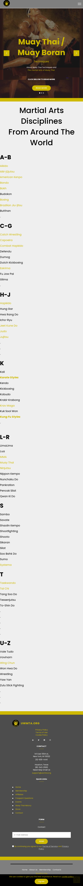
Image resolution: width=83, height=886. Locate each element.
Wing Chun (7, 663)
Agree (41, 881)
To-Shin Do (7, 605)
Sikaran (5, 542)
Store (17, 809)
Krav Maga (7, 405)
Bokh (3, 188)
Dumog (5, 257)
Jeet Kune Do (8, 325)
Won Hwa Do (8, 668)
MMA (3, 457)
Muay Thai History (23, 805)
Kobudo (5, 394)
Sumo (4, 559)
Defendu (5, 251)
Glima (4, 279)
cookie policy (67, 876)
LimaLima (6, 445)
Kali (2, 372)
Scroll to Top (41, 873)
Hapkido (5, 303)
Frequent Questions (24, 798)
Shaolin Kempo (10, 525)
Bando (4, 183)
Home (18, 787)
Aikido (4, 166)
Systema (6, 565)
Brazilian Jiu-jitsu (11, 205)
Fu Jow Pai (7, 274)
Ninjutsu (5, 468)
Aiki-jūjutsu (7, 171)
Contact (19, 813)
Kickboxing (7, 389)
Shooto (4, 537)
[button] (6, 53)
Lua (2, 451)
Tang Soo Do (8, 594)
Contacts (57, 869)
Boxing (4, 199)
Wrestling (6, 674)
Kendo (4, 383)
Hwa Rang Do (9, 314)
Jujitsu (4, 337)
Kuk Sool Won (9, 411)
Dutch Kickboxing (11, 262)
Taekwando (8, 583)
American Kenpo (11, 177)
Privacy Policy (41, 729)
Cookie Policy (42, 735)
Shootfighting (9, 531)
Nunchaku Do (9, 479)
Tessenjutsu (8, 600)
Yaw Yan (6, 680)
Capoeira (6, 240)
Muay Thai (7, 462)
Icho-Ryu (6, 320)
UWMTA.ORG (30, 723)
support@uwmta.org (41, 773)
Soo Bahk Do (8, 554)
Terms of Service (50, 846)
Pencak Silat (8, 490)
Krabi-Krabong (10, 400)
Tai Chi (4, 588)
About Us (33, 869)
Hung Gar (6, 309)
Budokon (6, 194)
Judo (3, 331)
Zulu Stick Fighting (12, 685)
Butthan (5, 211)
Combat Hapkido (11, 246)
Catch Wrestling (11, 234)
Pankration (7, 485)
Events (18, 802)
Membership (21, 790)
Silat (3, 548)
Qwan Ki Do (7, 496)
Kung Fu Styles (10, 417)
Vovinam (6, 657)
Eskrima (5, 268)
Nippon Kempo (10, 474)
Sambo (5, 514)
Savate (4, 520)
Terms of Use (42, 732)
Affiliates (19, 794)
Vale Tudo (6, 651)
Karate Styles (9, 377)
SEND (41, 841)
